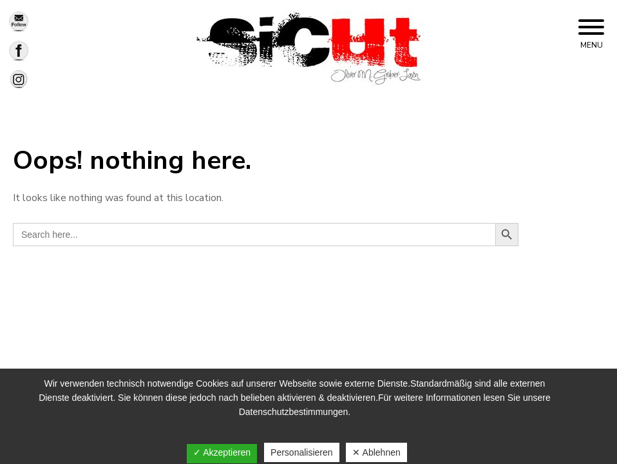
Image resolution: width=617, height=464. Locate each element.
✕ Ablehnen (376, 452)
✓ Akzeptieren (222, 452)
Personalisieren (302, 452)
